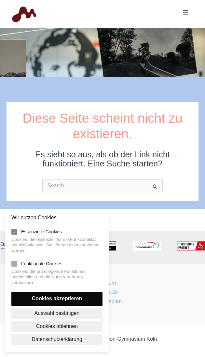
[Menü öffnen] (185, 13)
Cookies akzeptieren (57, 298)
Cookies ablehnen (57, 326)
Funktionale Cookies (41, 263)
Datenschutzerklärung (57, 339)
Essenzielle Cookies (41, 231)
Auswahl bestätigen (57, 313)
